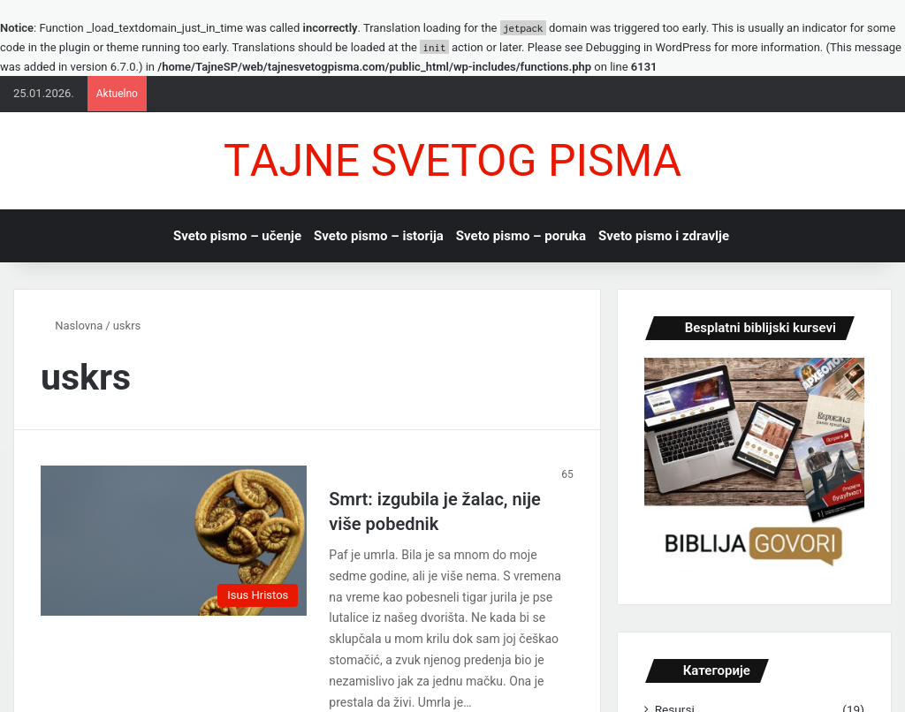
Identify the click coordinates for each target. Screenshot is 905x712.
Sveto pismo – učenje (237, 236)
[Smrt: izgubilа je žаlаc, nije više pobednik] (174, 541)
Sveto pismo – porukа (521, 236)
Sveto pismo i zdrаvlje (663, 236)
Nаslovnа (72, 325)
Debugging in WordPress (648, 47)
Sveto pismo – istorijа (379, 236)
